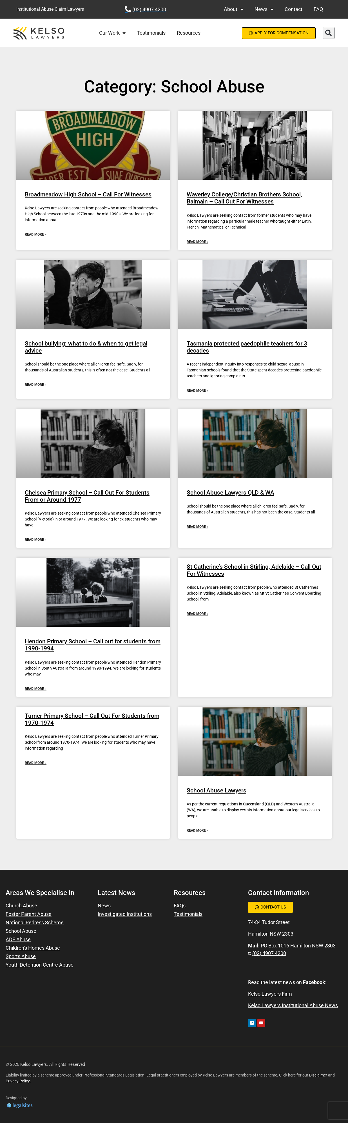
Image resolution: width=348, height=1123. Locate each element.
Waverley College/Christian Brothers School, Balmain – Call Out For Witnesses (244, 198)
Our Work (112, 33)
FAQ (318, 9)
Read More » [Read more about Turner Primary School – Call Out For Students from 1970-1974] (35, 763)
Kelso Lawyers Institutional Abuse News (293, 1005)
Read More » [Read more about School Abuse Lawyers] (197, 830)
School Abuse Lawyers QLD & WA (230, 492)
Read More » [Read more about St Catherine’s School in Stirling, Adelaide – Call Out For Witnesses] (197, 614)
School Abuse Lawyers (216, 790)
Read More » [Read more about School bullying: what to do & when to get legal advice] (35, 385)
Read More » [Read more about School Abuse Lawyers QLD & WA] (197, 527)
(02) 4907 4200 (269, 953)
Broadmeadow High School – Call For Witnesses (88, 194)
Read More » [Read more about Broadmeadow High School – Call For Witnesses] (35, 234)
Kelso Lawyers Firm (270, 994)
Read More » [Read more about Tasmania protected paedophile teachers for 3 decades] (197, 391)
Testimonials (151, 33)
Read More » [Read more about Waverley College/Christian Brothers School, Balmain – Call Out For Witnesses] (197, 242)
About (233, 9)
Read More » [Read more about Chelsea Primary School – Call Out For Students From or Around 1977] (35, 540)
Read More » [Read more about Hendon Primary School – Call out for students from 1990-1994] (35, 689)
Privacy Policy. (18, 1081)
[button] (328, 33)
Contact (293, 9)
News (264, 9)
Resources (188, 33)
